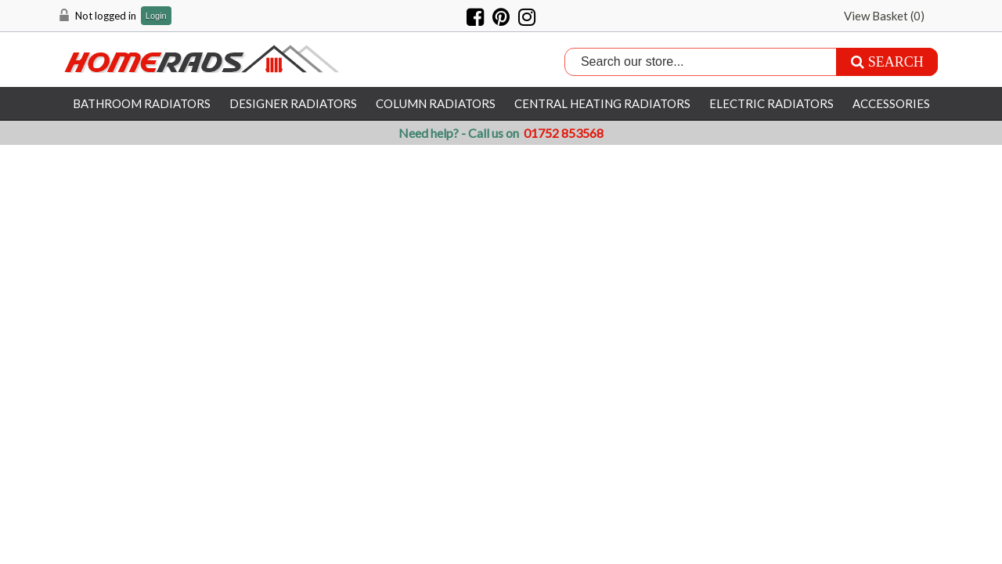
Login (156, 16)
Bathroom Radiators (142, 103)
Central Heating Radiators (602, 103)
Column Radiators (436, 103)
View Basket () (884, 16)
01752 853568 (564, 132)
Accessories (891, 103)
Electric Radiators (771, 103)
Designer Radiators (293, 103)
